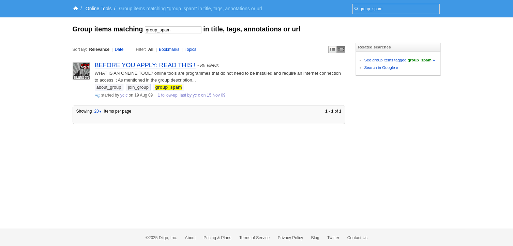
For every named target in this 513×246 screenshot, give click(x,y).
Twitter (333, 237)
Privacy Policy (290, 237)
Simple (332, 49)
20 (98, 111)
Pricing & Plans (217, 237)
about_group (108, 87)
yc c (123, 95)
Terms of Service (254, 237)
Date (119, 49)
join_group (138, 87)
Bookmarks (169, 49)
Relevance (99, 49)
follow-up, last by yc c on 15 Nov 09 (192, 95)
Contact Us (357, 237)
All (150, 49)
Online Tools (99, 8)
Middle (341, 49)
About (190, 237)
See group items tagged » (399, 60)
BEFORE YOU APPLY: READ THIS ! (145, 65)
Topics (190, 49)
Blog (315, 237)
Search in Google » (381, 67)
